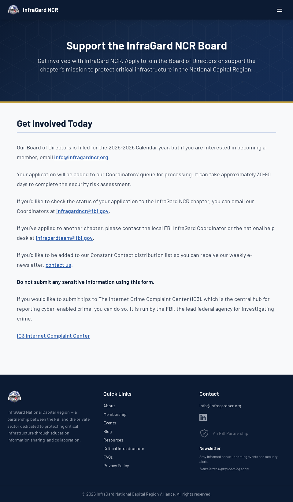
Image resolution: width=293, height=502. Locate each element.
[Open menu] (279, 10)
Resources (113, 439)
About (109, 405)
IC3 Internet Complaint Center (53, 335)
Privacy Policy (116, 465)
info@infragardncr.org (81, 157)
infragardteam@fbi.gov (64, 237)
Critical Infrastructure (123, 448)
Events (109, 422)
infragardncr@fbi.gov (82, 210)
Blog (107, 431)
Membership (115, 414)
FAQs (108, 457)
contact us (58, 264)
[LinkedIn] (203, 417)
